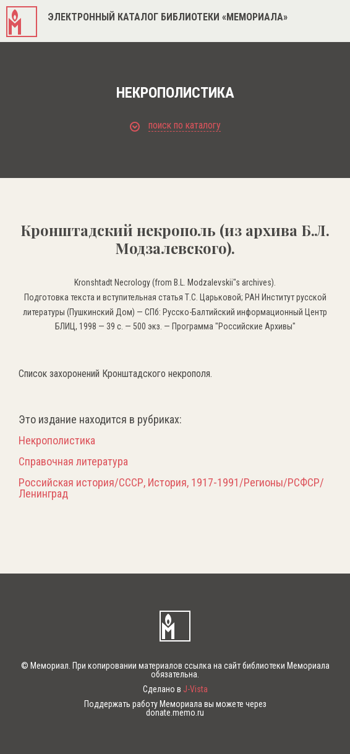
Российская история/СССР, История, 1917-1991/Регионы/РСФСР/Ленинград (171, 488)
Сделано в (175, 689)
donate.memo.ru (175, 712)
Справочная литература (73, 461)
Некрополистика (57, 440)
